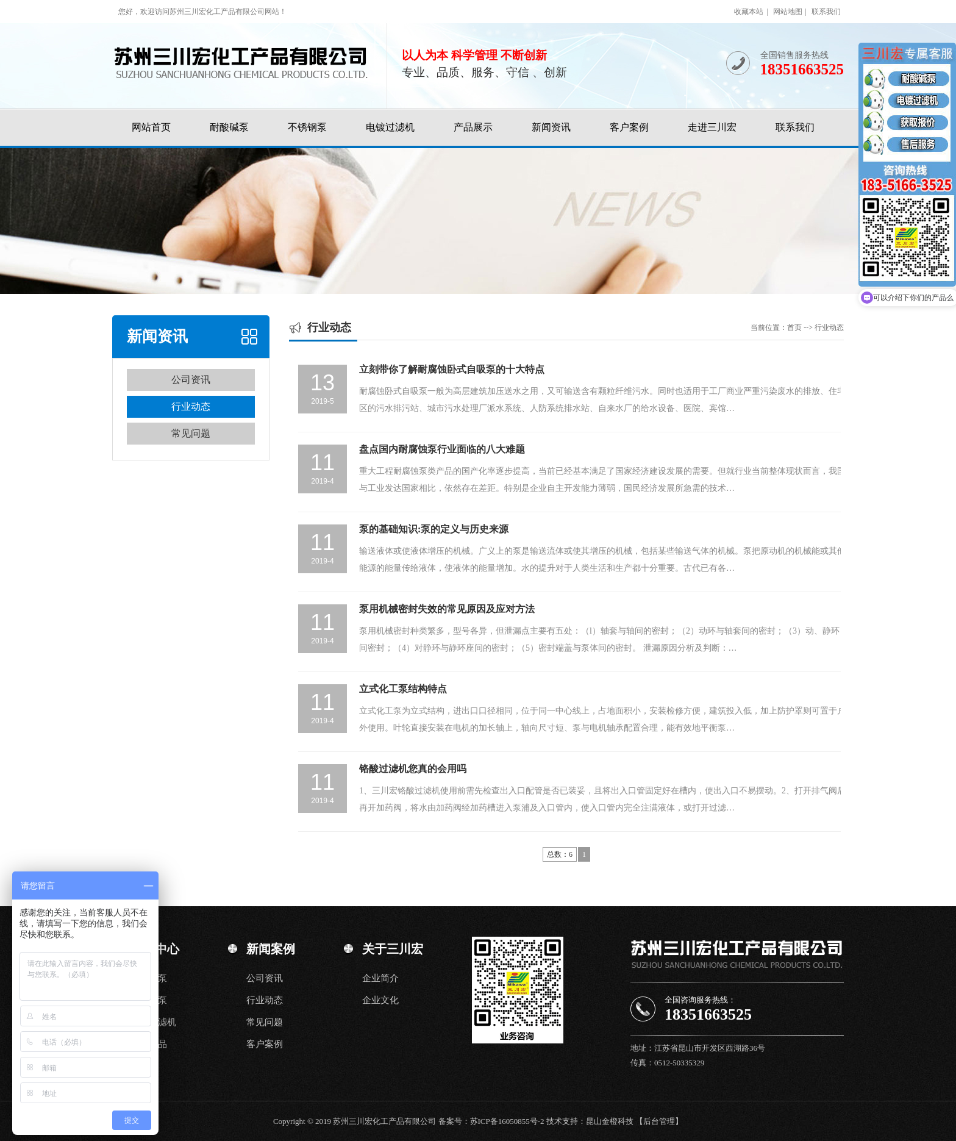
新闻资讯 (551, 127)
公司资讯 (190, 379)
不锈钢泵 (307, 127)
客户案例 (629, 127)
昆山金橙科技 (609, 1121)
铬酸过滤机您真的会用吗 (412, 769)
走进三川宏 (712, 127)
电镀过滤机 (390, 127)
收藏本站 (748, 11)
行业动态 (190, 406)
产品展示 (473, 127)
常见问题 (190, 433)
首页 (794, 327)
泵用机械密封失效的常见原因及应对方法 (447, 609)
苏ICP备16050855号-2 (507, 1121)
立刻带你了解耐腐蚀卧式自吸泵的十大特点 (451, 369)
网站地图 (787, 11)
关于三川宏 (392, 949)
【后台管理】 (659, 1121)
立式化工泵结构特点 (403, 689)
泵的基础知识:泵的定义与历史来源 (433, 529)
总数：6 (560, 854)
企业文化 (380, 1000)
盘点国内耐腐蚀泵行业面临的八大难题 (442, 449)
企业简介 (380, 978)
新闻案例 (270, 949)
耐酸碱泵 (229, 127)
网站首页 (151, 127)
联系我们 (826, 11)
